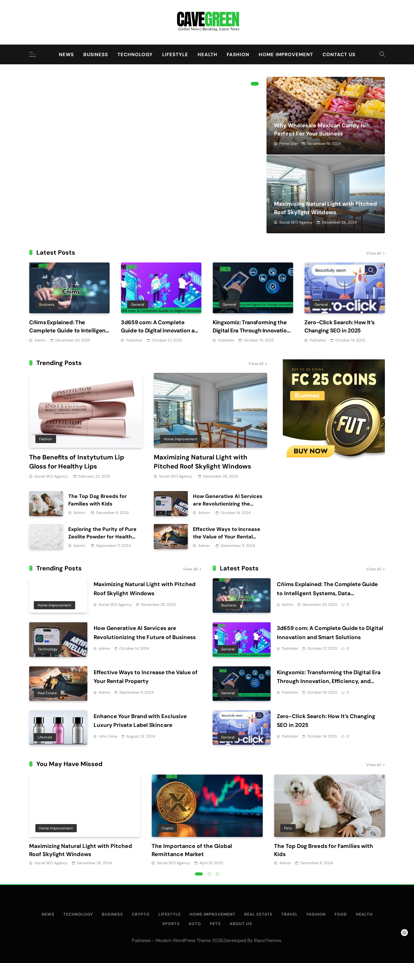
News (66, 54)
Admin (40, 340)
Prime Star (288, 144)
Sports (171, 923)
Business (95, 54)
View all (375, 253)
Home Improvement (286, 54)
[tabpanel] (84, 820)
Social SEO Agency (296, 222)
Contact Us (339, 54)
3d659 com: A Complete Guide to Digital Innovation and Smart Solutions (161, 330)
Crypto (167, 827)
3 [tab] (217, 874)
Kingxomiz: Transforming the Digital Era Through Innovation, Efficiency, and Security (252, 330)
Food (340, 914)
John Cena (108, 736)
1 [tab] (255, 84)
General (137, 304)
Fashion (238, 54)
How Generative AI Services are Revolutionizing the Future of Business (227, 504)
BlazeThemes (267, 940)
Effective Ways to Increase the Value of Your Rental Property (226, 537)
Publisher (134, 340)
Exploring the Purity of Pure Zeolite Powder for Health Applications (102, 537)
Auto (195, 923)
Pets (288, 827)
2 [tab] (209, 874)
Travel (289, 914)
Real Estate (47, 693)
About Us (241, 923)
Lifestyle (175, 54)
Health (207, 54)
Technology (135, 54)
